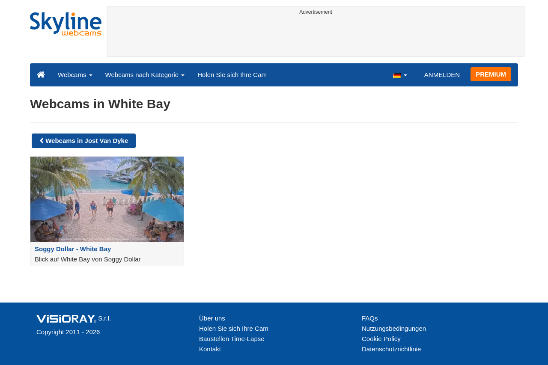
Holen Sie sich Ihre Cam (232, 74)
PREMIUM (491, 74)
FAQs (370, 318)
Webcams (75, 74)
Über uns (212, 318)
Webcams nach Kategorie (145, 74)
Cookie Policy (381, 338)
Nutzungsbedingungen (394, 328)
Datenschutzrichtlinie (391, 349)
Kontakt (210, 349)
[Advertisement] (315, 37)
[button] (400, 74)
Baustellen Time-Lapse (232, 338)
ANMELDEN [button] (442, 74)
